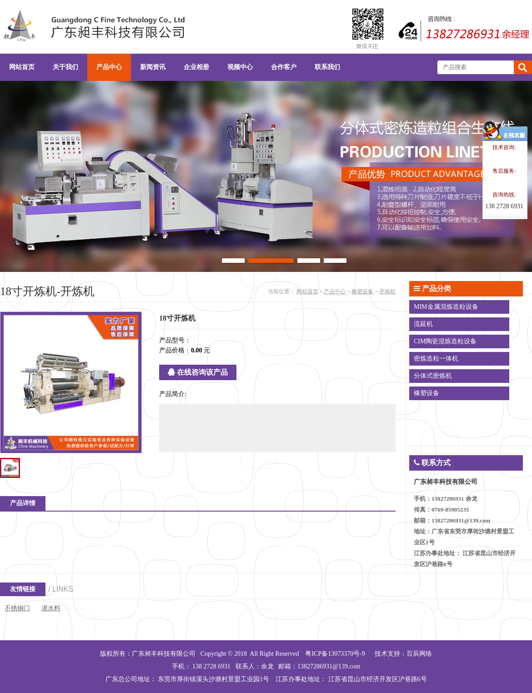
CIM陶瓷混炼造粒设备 (445, 341)
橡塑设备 (362, 291)
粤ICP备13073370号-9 (335, 653)
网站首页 (307, 291)
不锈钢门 (17, 608)
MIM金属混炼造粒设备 (446, 306)
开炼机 (387, 291)
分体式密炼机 (433, 375)
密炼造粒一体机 (436, 358)
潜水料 (50, 608)
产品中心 (335, 291)
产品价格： (175, 350)
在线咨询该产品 (198, 372)
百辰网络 (419, 653)
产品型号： (175, 340)
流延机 (423, 324)
